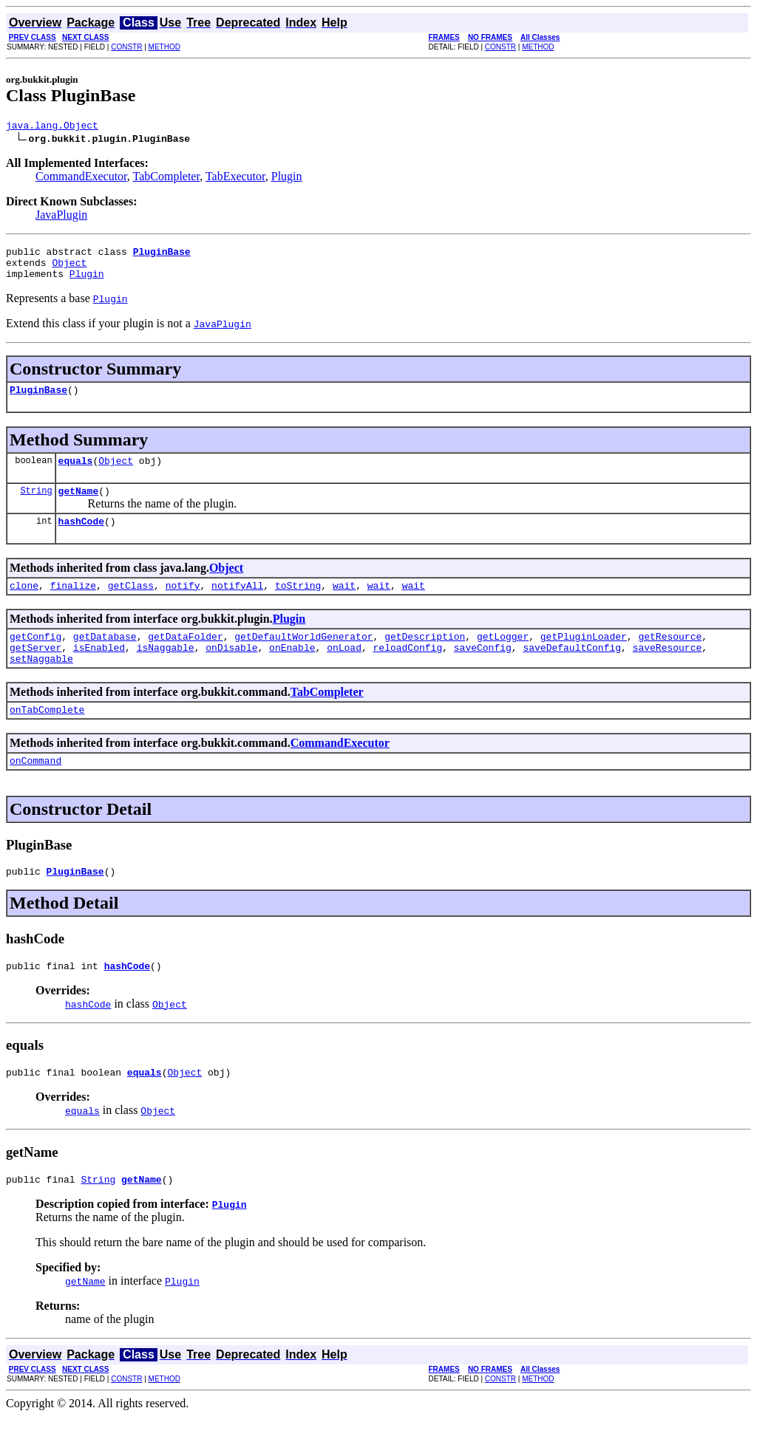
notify (183, 605)
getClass (131, 605)
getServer (35, 671)
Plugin (286, 178)
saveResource (667, 671)
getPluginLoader (583, 658)
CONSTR (126, 47)
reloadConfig (408, 671)
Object (69, 269)
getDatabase (105, 658)
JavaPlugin (61, 217)
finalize (73, 605)
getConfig (35, 658)
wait (344, 605)
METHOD (164, 47)
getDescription (424, 658)
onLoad (344, 671)
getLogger (503, 658)
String (36, 505)
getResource (670, 658)
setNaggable (41, 684)
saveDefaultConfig (572, 671)
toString (298, 605)
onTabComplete (47, 738)
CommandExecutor (81, 178)
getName (78, 506)
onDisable (231, 671)
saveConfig (483, 671)
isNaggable (165, 671)
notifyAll (237, 605)
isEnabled (99, 671)
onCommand (35, 791)
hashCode (81, 538)
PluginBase (38, 400)
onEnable (292, 671)
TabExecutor (235, 178)
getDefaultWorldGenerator (303, 658)
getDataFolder (185, 658)
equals (75, 473)
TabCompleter (166, 178)
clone (24, 605)
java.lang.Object (52, 127)
